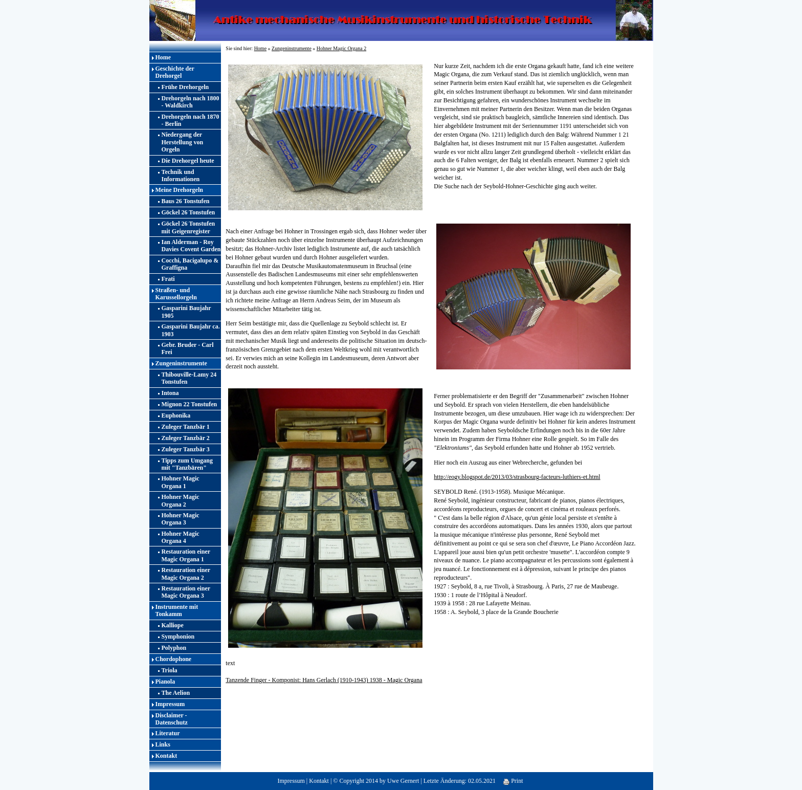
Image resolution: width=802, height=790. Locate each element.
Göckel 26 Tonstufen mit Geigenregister (188, 227)
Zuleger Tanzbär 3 (186, 449)
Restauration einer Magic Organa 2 (186, 573)
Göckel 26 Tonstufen (188, 212)
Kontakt (166, 755)
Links (162, 744)
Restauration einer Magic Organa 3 (186, 592)
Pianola (165, 681)
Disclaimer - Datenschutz (171, 719)
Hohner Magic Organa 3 (180, 519)
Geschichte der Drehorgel (174, 72)
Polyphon (174, 647)
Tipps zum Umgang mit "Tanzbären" (187, 464)
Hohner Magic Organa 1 (180, 482)
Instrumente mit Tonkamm (176, 610)
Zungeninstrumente (181, 363)
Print (513, 780)
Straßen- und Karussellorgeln (176, 294)
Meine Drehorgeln (179, 189)
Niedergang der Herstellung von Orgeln (183, 142)
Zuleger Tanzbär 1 (186, 426)
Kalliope (173, 625)
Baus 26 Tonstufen (186, 201)
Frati (168, 278)
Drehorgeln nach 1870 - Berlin (190, 120)
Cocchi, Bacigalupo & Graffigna (190, 264)
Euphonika (176, 415)
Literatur (167, 733)
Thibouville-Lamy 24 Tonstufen (189, 378)
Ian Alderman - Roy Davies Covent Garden (191, 245)
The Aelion (176, 692)
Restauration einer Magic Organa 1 (186, 555)
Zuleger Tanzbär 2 (186, 438)
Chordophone (173, 659)
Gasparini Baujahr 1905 (186, 311)
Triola (169, 670)
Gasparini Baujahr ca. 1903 (191, 330)
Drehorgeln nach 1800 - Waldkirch (190, 102)
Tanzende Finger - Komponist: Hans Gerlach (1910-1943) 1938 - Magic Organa (324, 680)
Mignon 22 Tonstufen (189, 404)
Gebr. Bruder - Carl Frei (188, 348)
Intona (170, 393)
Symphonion (178, 636)
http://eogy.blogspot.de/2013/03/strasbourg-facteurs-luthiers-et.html (517, 476)
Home (163, 57)
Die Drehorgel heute (188, 160)
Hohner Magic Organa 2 (180, 500)
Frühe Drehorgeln (185, 87)
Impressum (170, 704)
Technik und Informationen (181, 175)
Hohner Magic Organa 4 (180, 537)
